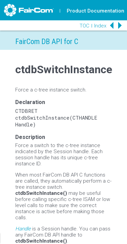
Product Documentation (95, 11)
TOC (84, 26)
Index (100, 26)
